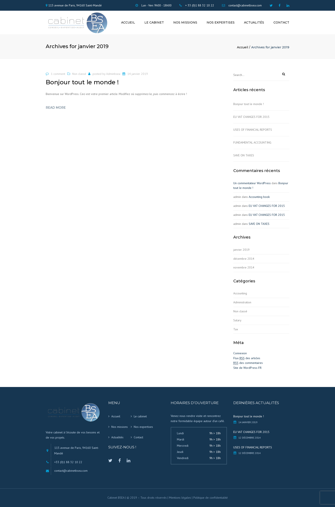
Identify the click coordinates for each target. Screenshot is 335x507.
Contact (281, 22)
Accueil (128, 22)
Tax (235, 329)
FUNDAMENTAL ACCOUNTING (252, 142)
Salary (237, 320)
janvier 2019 (241, 250)
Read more (56, 108)
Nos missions (185, 22)
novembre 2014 (243, 267)
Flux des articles (246, 358)
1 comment (58, 74)
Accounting (240, 293)
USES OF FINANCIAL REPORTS (252, 130)
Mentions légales (180, 498)
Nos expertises (221, 22)
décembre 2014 (243, 259)
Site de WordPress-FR (247, 368)
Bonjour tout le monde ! (248, 104)
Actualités (254, 22)
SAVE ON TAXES (243, 155)
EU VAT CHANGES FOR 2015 (251, 117)
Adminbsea (113, 74)
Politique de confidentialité (210, 498)
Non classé (79, 74)
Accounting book (259, 197)
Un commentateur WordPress (252, 183)
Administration (242, 302)
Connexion (240, 353)
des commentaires (248, 363)
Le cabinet (154, 22)
